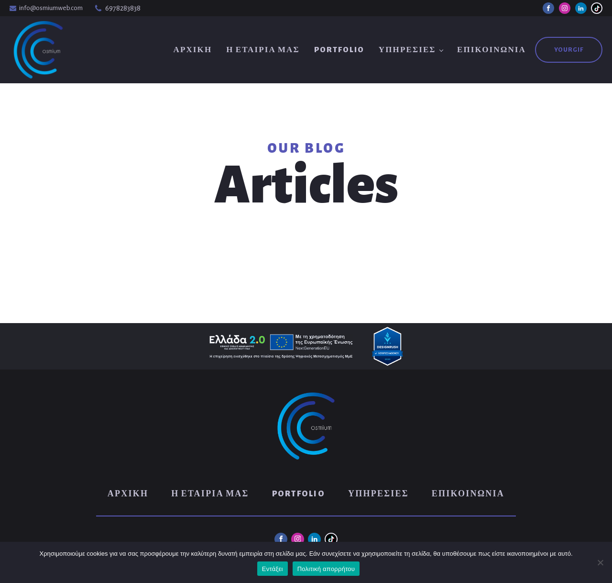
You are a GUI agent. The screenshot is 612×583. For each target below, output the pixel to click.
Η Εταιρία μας (262, 49)
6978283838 (123, 8)
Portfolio (339, 49)
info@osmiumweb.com (51, 7)
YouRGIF (568, 49)
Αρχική (192, 49)
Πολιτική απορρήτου (326, 568)
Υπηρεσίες (407, 49)
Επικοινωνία (491, 49)
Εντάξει (272, 568)
